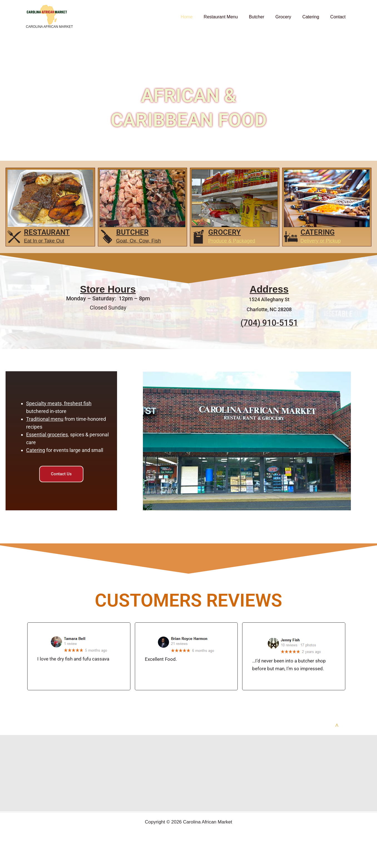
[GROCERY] (198, 237)
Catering (314, 16)
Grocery (289, 16)
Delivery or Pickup (321, 241)
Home (199, 16)
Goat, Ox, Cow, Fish (138, 241)
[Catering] (291, 237)
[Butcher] (106, 237)
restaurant (47, 232)
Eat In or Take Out (44, 241)
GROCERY (224, 232)
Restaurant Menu (231, 16)
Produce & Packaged (231, 241)
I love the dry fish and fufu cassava (73, 653)
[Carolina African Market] (47, 14)
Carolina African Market (49, 27)
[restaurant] (14, 237)
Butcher (264, 16)
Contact (339, 16)
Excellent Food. (161, 653)
